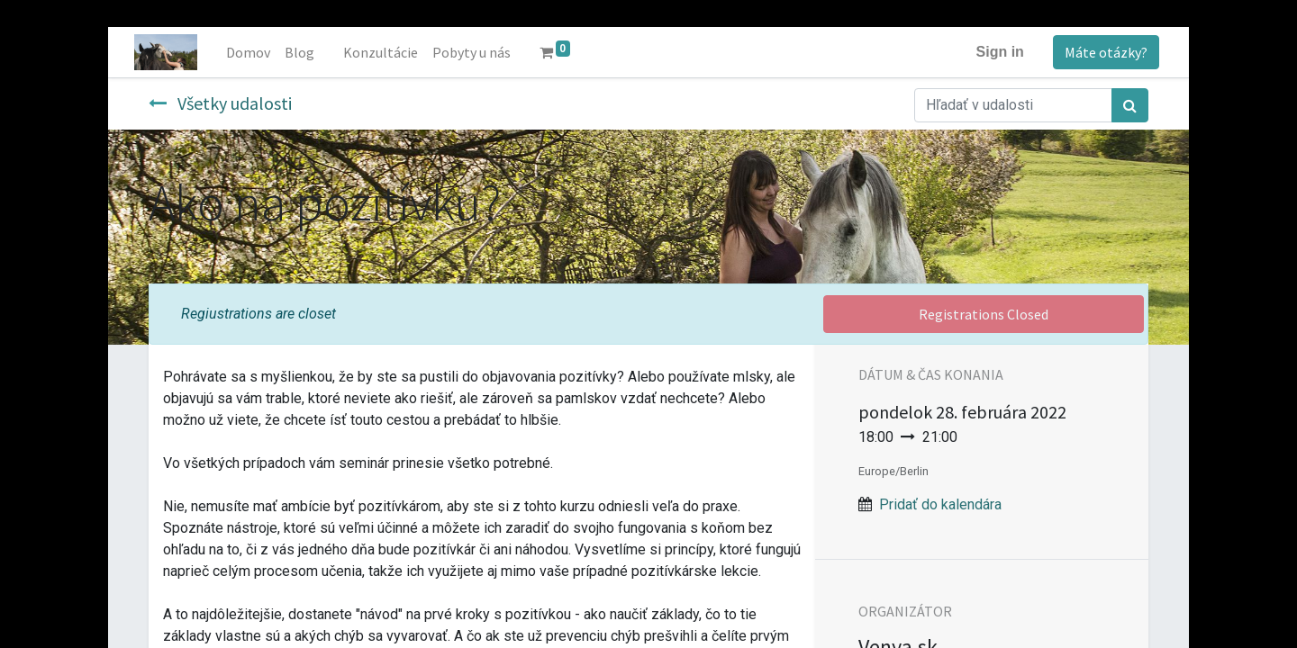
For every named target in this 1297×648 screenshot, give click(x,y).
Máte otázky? (1104, 52)
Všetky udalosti (220, 103)
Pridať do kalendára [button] (940, 504)
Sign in (998, 51)
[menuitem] (250, 52)
